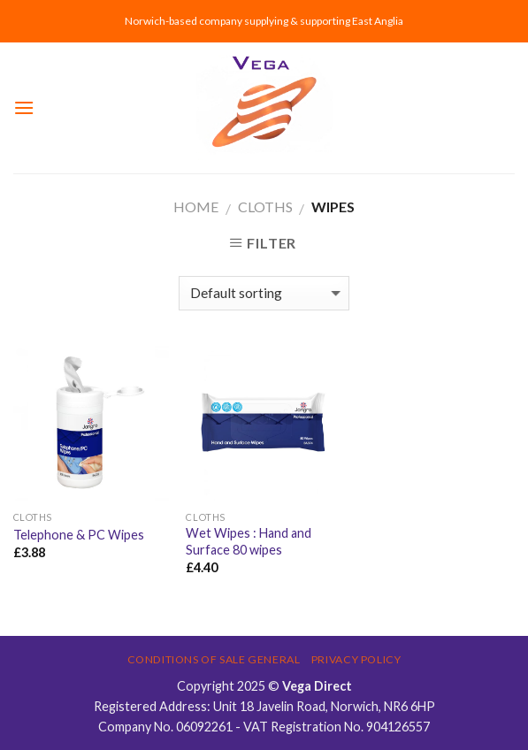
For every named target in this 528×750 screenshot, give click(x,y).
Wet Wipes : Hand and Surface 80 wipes (248, 541)
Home (195, 206)
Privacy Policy (356, 659)
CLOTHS (265, 206)
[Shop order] (264, 293)
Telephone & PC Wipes (78, 534)
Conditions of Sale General (214, 659)
